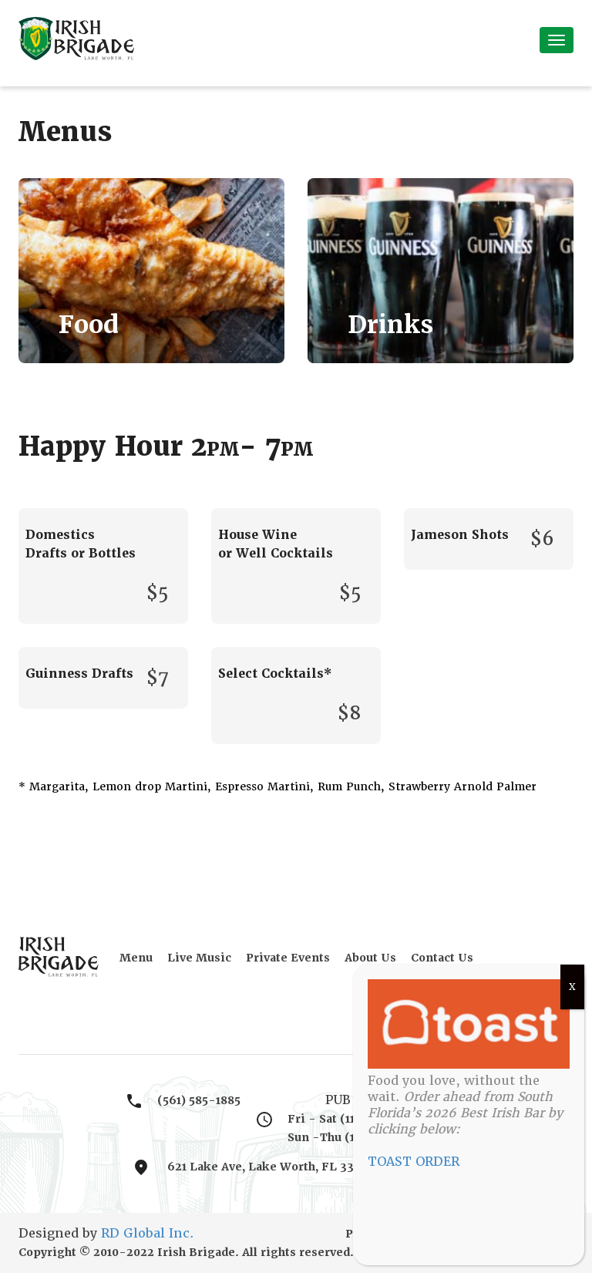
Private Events (288, 958)
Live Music (199, 958)
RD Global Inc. (147, 1233)
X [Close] (572, 987)
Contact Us (442, 958)
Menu (136, 958)
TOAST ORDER (413, 1161)
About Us (370, 958)
